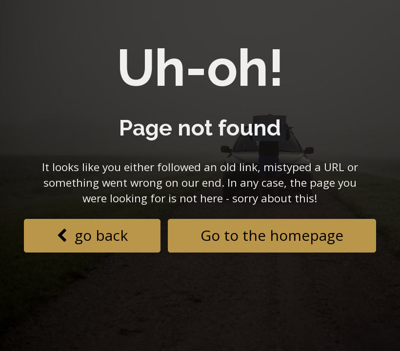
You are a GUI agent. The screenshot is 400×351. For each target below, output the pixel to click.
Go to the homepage (271, 235)
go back (92, 235)
